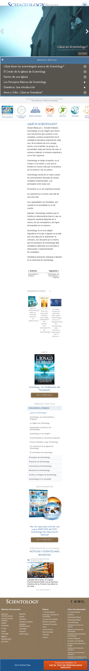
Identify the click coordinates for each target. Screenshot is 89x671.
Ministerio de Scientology (39, 470)
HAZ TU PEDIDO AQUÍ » (44, 395)
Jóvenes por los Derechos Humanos (76, 653)
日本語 (3, 631)
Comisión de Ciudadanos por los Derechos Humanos (77, 658)
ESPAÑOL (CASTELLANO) (24, 625)
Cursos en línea (48, 629)
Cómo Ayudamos (7, 117)
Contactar (46, 634)
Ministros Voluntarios (49, 622)
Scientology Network (74, 617)
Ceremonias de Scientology (40, 466)
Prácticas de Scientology (39, 462)
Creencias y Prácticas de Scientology (51, 615)
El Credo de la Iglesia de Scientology (24, 72)
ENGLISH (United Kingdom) (7, 619)
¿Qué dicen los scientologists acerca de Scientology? (34, 66)
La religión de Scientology (39, 423)
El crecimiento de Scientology (41, 452)
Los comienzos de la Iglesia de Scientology (41, 447)
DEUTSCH (4, 641)
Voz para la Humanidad (50, 619)
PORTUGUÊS (23, 634)
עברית (3, 628)
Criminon (50, 111)
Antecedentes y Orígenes (39, 408)
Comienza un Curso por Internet (75, 626)
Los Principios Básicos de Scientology (25, 82)
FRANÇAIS (5, 625)
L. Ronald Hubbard (49, 612)
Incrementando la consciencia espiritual (45, 438)
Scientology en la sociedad (40, 479)
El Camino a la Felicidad (21, 111)
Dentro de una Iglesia (16, 77)
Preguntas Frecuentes (50, 624)
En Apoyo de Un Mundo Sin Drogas (77, 644)
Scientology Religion (74, 620)
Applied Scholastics (35, 111)
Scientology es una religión (40, 434)
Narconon (63, 111)
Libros (44, 627)
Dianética (71, 614)
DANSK (3, 623)
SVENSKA (22, 619)
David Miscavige (73, 622)
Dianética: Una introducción (19, 87)
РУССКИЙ (4, 634)
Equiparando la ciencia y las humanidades (40, 428)
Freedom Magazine (74, 638)
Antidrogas (75, 111)
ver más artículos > (43, 590)
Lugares (45, 637)
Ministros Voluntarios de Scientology (75, 630)
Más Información (48, 632)
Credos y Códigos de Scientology (42, 475)
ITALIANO (22, 631)
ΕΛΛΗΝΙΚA (23, 629)
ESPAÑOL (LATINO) (26, 622)
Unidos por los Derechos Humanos (76, 649)
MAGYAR (22, 614)
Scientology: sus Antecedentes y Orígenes (42, 418)
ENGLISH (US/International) (7, 615)
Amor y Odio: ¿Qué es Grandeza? (23, 92)
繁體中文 (4, 636)
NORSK (21, 616)
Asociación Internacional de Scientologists (77, 635)
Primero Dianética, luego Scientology (44, 442)
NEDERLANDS (6, 639)
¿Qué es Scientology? (38, 413)
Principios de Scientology (39, 457)
